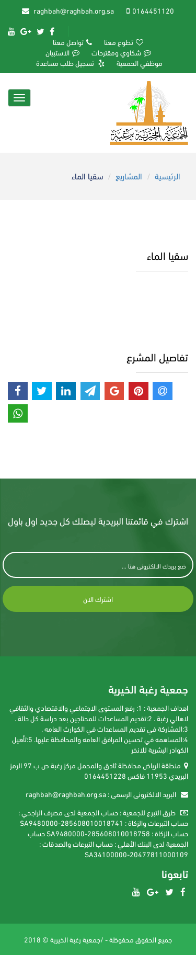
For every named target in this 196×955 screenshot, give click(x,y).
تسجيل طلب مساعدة (70, 63)
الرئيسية (167, 175)
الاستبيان (62, 52)
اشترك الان (98, 598)
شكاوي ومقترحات (121, 52)
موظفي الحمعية (140, 63)
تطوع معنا (123, 42)
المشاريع (129, 175)
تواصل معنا (72, 42)
